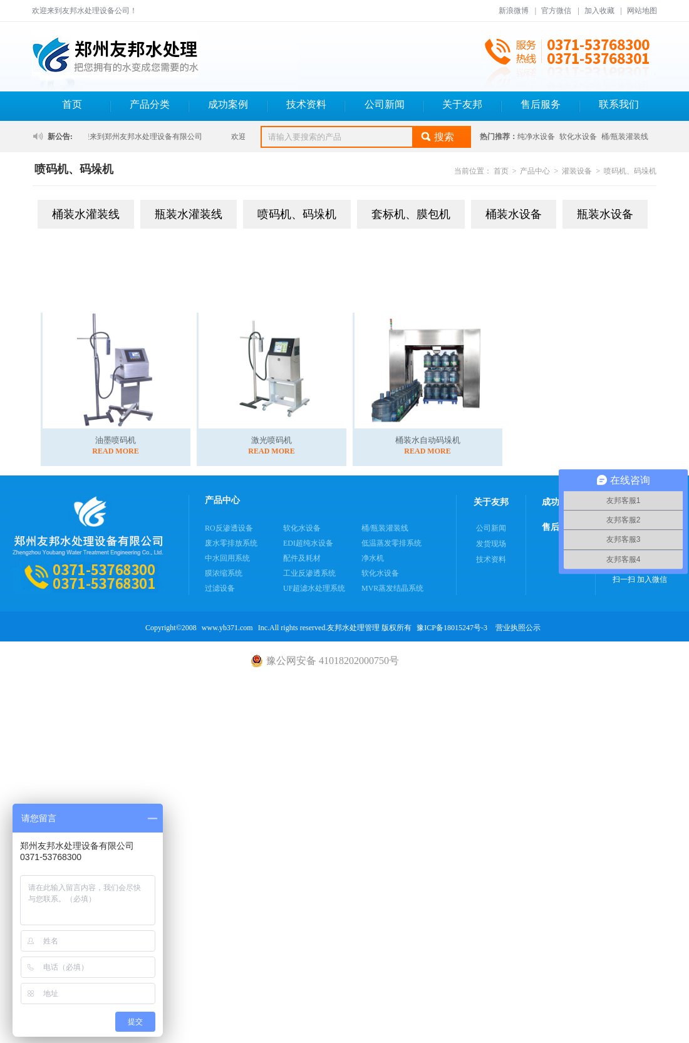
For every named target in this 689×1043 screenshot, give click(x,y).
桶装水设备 (513, 214)
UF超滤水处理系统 (314, 588)
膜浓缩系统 (223, 573)
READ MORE (115, 451)
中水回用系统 (227, 558)
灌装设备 (577, 171)
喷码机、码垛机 (630, 171)
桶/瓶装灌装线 (624, 136)
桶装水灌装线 (86, 214)
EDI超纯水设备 (308, 543)
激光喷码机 (271, 440)
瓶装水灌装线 (188, 214)
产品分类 (150, 104)
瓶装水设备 (605, 214)
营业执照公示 (518, 627)
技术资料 (306, 104)
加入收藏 (599, 10)
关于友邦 (462, 104)
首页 (72, 104)
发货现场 (491, 543)
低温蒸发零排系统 (391, 543)
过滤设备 (220, 588)
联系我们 (619, 104)
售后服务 (541, 104)
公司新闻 (385, 104)
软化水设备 (578, 136)
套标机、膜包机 (410, 214)
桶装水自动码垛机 (427, 440)
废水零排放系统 (231, 543)
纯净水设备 (536, 136)
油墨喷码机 (115, 440)
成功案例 (228, 104)
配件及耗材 (302, 558)
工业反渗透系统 (309, 573)
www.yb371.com (227, 627)
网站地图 (642, 10)
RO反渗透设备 (229, 528)
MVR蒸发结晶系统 (392, 588)
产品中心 (535, 171)
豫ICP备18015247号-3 (452, 627)
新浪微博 (514, 10)
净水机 (372, 558)
